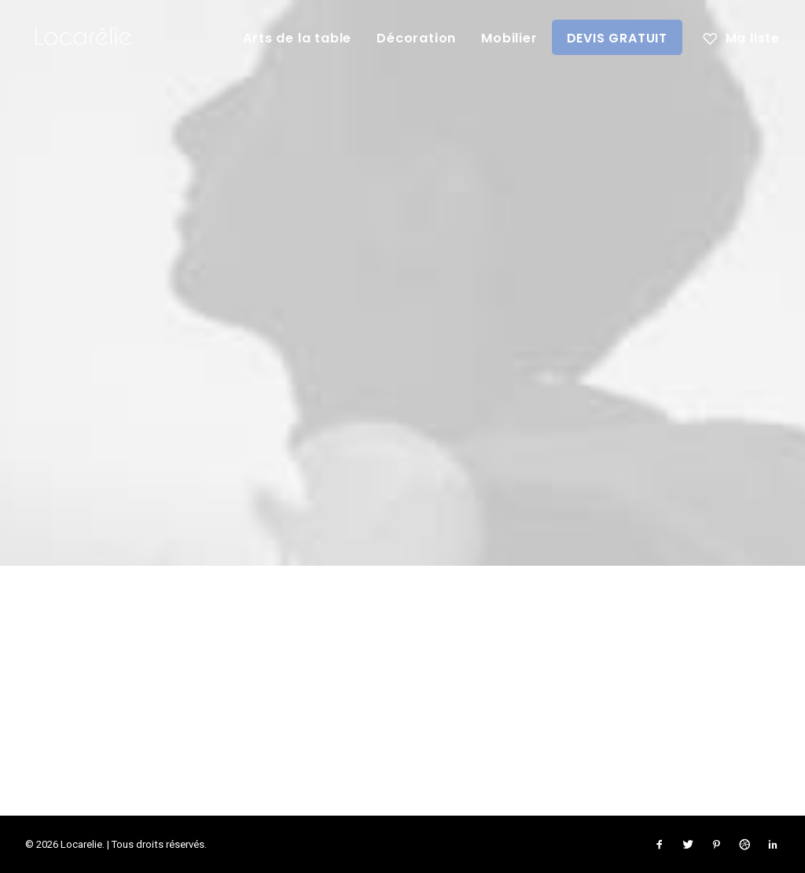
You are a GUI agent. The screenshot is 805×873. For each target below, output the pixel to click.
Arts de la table (297, 38)
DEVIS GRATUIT (617, 38)
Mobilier (509, 38)
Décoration (416, 38)
